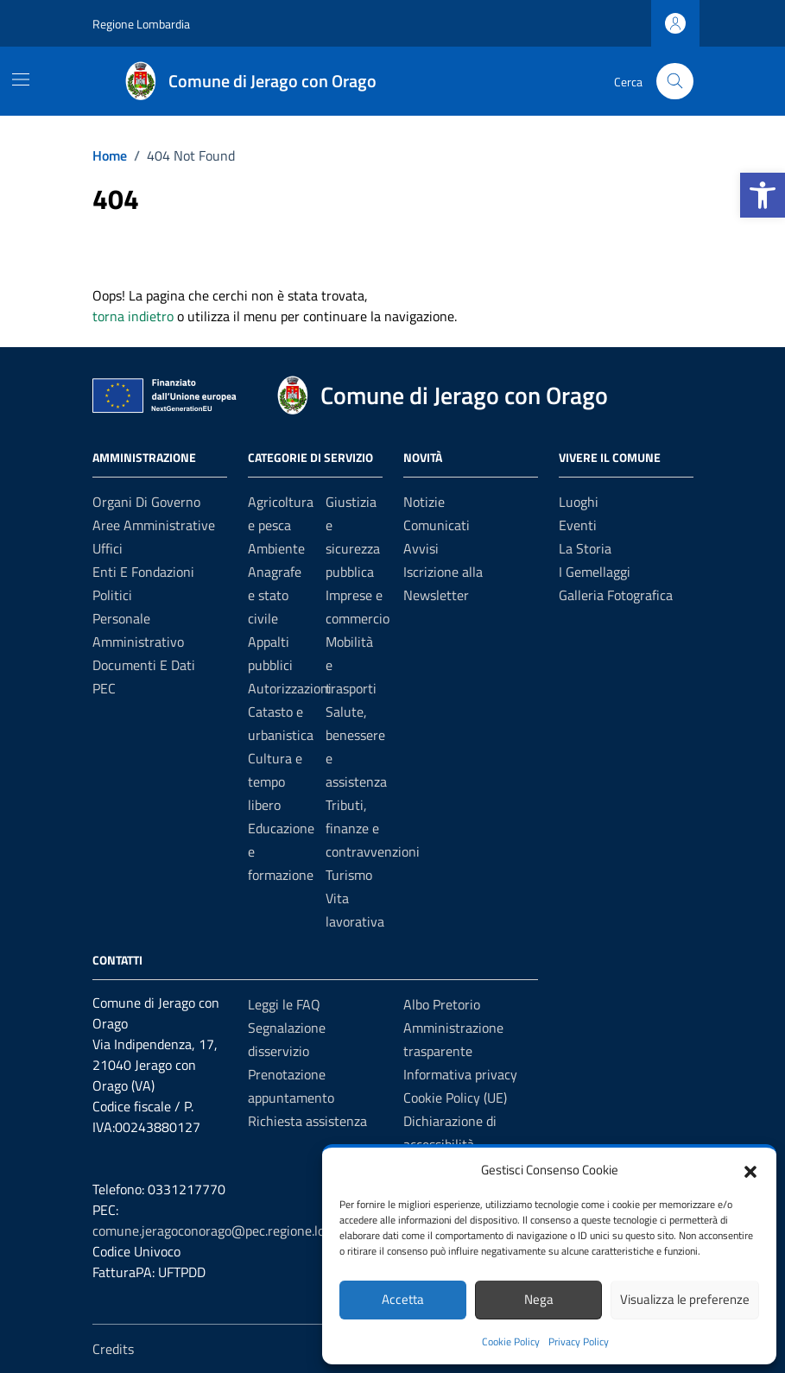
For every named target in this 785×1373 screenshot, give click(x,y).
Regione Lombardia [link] (141, 24)
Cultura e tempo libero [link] (275, 781)
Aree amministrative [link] (153, 525)
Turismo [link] (349, 874)
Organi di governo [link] (146, 501)
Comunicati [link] (436, 525)
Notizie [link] (424, 501)
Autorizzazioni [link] (290, 688)
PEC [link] (104, 688)
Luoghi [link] (578, 501)
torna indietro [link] (133, 316)
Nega (539, 1299)
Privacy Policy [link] (578, 1341)
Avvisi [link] (421, 548)
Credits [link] (113, 1348)
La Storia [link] (585, 548)
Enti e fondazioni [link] (143, 571)
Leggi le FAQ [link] (284, 1004)
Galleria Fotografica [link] (616, 595)
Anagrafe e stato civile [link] (274, 595)
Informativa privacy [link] (460, 1074)
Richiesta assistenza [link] (307, 1120)
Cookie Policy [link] (511, 1341)
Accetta (403, 1299)
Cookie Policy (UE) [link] (455, 1097)
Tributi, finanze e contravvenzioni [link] (373, 828)
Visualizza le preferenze (685, 1299)
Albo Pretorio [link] (441, 1004)
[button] (750, 1170)
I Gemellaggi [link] (594, 571)
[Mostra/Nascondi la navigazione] (20, 79)
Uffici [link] (107, 548)
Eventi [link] (578, 525)
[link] (762, 195)
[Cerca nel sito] (674, 81)
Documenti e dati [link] (143, 665)
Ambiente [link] (276, 548)
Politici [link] (112, 595)
